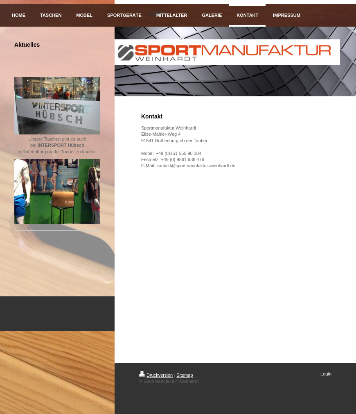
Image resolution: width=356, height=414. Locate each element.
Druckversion (156, 375)
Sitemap (184, 375)
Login (325, 373)
